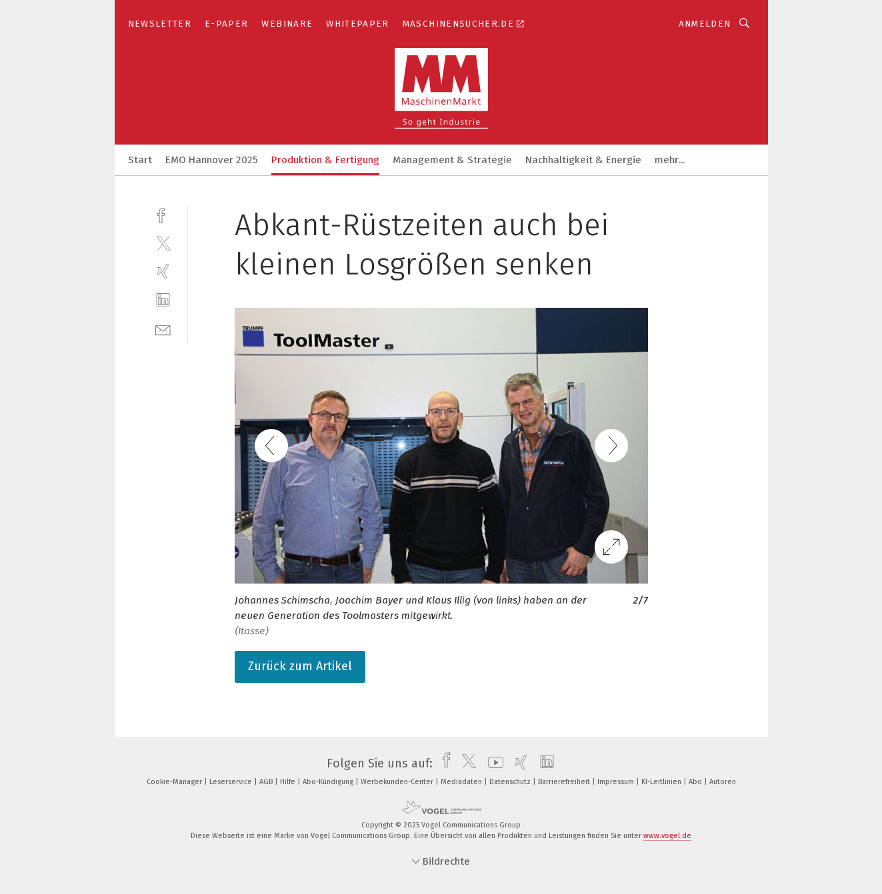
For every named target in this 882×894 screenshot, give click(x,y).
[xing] (163, 271)
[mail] (163, 328)
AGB (267, 781)
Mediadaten (462, 781)
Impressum (616, 781)
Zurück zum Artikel (300, 666)
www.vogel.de (667, 835)
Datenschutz (511, 781)
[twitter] (163, 242)
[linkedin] (163, 300)
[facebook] (163, 214)
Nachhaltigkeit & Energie (583, 160)
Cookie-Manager (175, 781)
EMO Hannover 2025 (211, 160)
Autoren (722, 781)
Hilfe (288, 781)
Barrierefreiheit (565, 781)
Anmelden (705, 23)
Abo (696, 781)
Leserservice (231, 781)
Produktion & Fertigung (325, 160)
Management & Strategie (452, 160)
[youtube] (492, 763)
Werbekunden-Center (398, 781)
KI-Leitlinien (662, 781)
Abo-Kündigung (329, 781)
